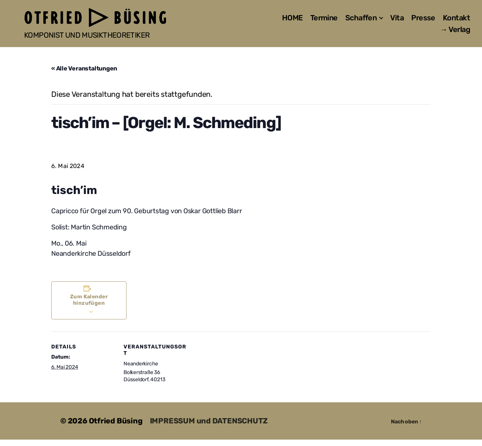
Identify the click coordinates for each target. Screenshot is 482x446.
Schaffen (361, 21)
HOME (292, 21)
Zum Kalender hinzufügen (89, 306)
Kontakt (456, 21)
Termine (324, 21)
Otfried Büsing (116, 427)
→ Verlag (455, 32)
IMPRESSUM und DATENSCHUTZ (209, 427)
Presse (423, 21)
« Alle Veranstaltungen (84, 75)
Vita (397, 21)
